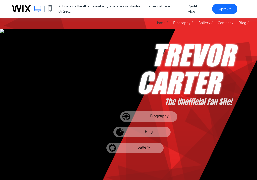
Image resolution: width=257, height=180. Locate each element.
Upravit (225, 9)
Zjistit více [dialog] (192, 9)
